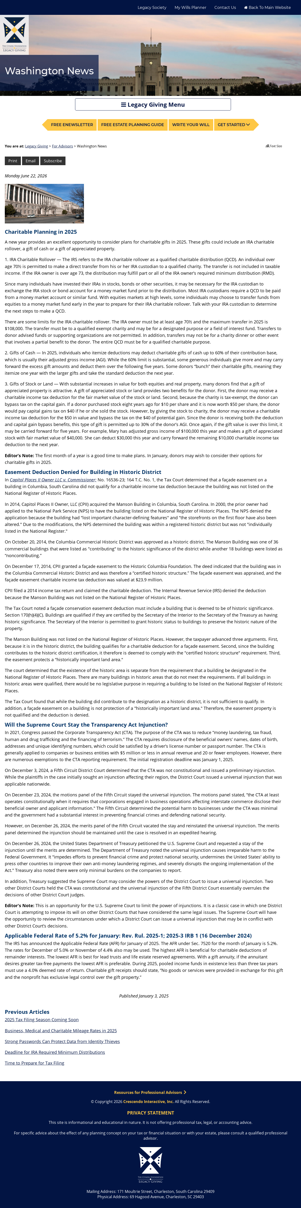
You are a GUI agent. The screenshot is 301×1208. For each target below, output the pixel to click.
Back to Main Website (267, 7)
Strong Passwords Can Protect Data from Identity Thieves (62, 1041)
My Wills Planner (190, 7)
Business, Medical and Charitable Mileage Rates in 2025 (61, 1030)
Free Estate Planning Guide (132, 125)
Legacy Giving (36, 146)
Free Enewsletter (72, 125)
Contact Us (225, 7)
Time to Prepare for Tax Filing (34, 1063)
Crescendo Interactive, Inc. (148, 1101)
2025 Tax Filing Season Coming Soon (42, 1019)
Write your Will (191, 125)
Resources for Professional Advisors (150, 1092)
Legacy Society (152, 7)
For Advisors (62, 146)
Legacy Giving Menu (153, 104)
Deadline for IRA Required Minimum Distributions (55, 1052)
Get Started (234, 125)
